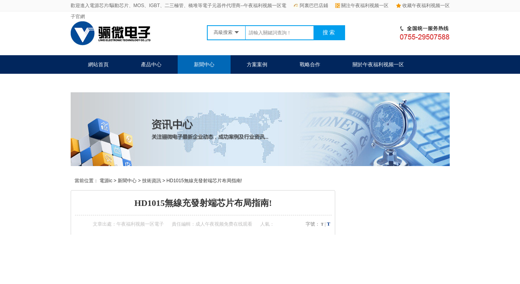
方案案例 (257, 64)
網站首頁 (98, 64)
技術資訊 (151, 180)
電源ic (106, 180)
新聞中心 (204, 64)
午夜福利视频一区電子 (140, 224)
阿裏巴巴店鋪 (310, 5)
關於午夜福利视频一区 (378, 64)
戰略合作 (310, 64)
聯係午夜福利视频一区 (113, 83)
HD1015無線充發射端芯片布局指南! (204, 180)
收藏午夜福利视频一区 (423, 5)
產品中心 (151, 64)
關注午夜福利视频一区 (362, 5)
